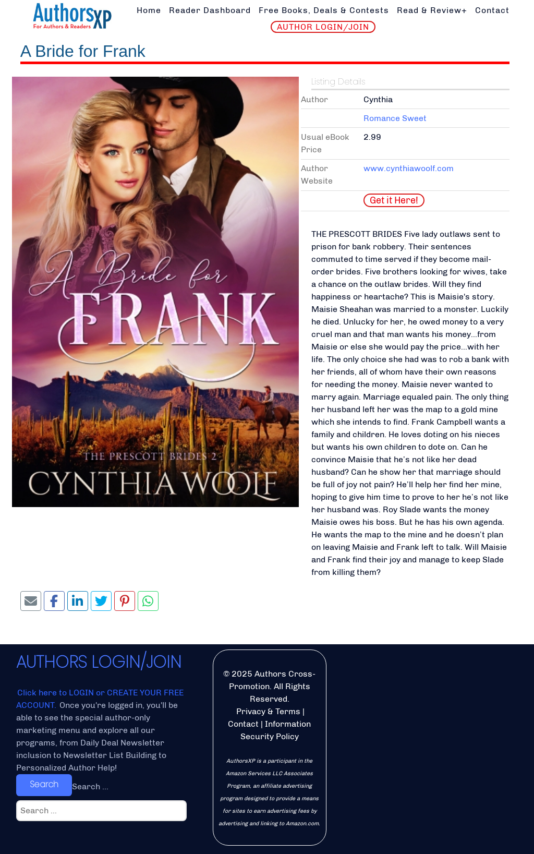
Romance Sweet (395, 118)
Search (44, 784)
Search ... (90, 786)
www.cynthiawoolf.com (408, 168)
